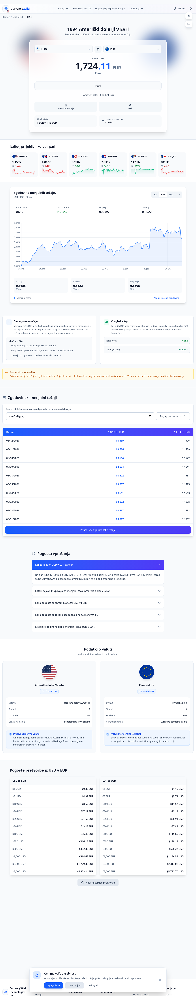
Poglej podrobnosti (173, 416)
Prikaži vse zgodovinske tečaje (98, 530)
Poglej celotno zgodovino (168, 297)
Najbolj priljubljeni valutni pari (110, 8)
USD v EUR (18, 16)
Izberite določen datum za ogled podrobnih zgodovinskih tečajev (38, 409)
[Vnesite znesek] (98, 86)
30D (163, 194)
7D (155, 194)
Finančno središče (82, 8)
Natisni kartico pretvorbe (98, 882)
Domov (6, 16)
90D (171, 194)
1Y (178, 194)
